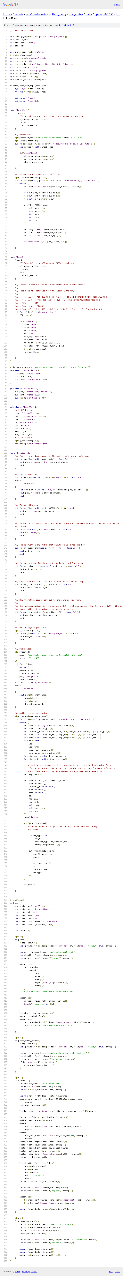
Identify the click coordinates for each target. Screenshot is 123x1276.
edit (70, 25)
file (62, 25)
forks (88, 14)
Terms (34, 1271)
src (118, 14)
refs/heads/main (36, 14)
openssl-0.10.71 (104, 14)
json (117, 1271)
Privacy (25, 1271)
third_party (59, 14)
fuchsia (7, 14)
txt (111, 1271)
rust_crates (76, 14)
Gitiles (17, 1271)
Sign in (117, 4)
